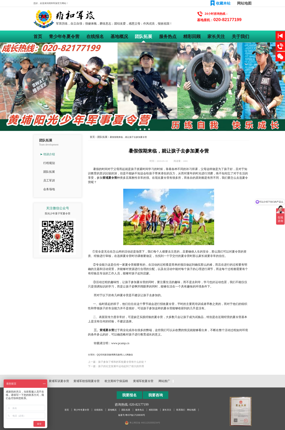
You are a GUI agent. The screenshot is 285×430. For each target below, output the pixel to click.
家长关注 (216, 36)
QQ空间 (101, 354)
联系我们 (180, 410)
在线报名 (95, 36)
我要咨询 (155, 395)
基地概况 (119, 36)
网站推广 (164, 381)
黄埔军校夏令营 (143, 381)
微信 (131, 354)
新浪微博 (109, 354)
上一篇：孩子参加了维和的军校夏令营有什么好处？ (117, 361)
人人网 (125, 354)
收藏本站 (223, 3)
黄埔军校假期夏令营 (86, 381)
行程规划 (49, 163)
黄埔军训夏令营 (59, 381)
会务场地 (49, 189)
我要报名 (129, 395)
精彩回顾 (192, 36)
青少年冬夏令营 (64, 36)
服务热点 (167, 36)
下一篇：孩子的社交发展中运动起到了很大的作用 (116, 366)
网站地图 (244, 3)
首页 (37, 36)
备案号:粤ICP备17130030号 (131, 415)
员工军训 (49, 180)
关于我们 (240, 36)
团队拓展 (143, 36)
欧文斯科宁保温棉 (116, 381)
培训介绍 (49, 154)
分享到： (92, 354)
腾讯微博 (117, 354)
